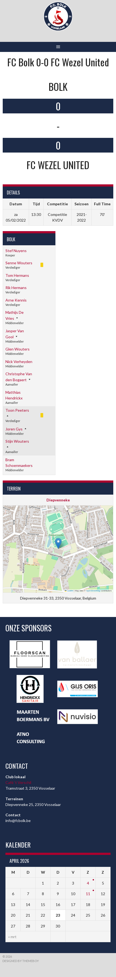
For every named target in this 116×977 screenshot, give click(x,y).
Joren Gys (14, 429)
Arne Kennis (16, 300)
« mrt (12, 936)
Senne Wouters (18, 262)
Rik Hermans (16, 287)
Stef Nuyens (16, 250)
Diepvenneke (58, 500)
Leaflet (69, 591)
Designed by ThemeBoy (20, 961)
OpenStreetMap (93, 591)
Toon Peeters (17, 410)
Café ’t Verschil (18, 782)
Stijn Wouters (17, 441)
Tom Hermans (17, 275)
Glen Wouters (17, 349)
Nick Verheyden (18, 361)
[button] (58, 543)
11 (88, 893)
